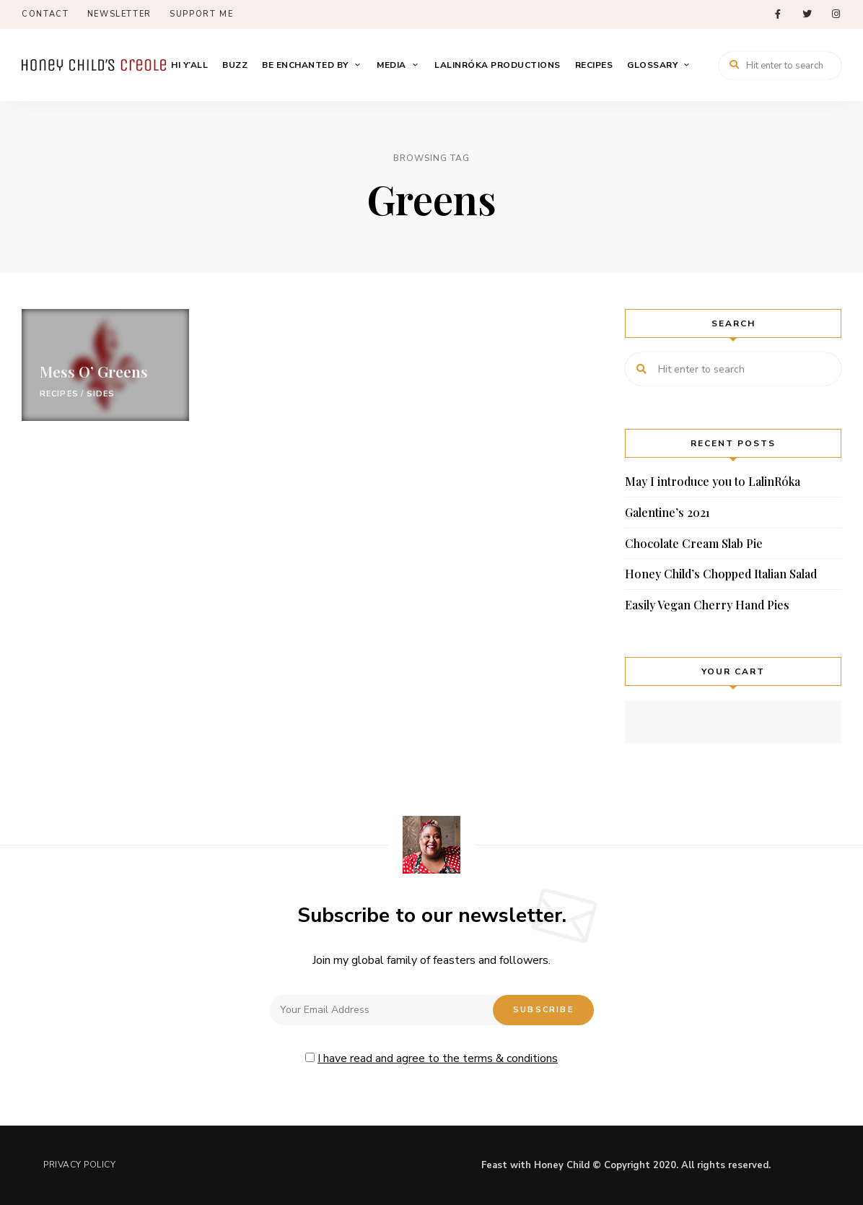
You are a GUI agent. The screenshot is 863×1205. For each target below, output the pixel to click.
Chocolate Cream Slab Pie (694, 543)
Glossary (652, 65)
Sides (101, 393)
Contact (45, 14)
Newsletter (119, 14)
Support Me (202, 14)
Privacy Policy (79, 1164)
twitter (806, 14)
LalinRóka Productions (497, 65)
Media (391, 65)
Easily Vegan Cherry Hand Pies (707, 604)
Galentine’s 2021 (667, 512)
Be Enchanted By (305, 65)
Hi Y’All (189, 65)
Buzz (234, 65)
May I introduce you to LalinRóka (712, 481)
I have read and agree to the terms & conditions (437, 1058)
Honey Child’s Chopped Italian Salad (721, 573)
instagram (835, 14)
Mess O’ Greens (94, 371)
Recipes (594, 65)
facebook (777, 14)
